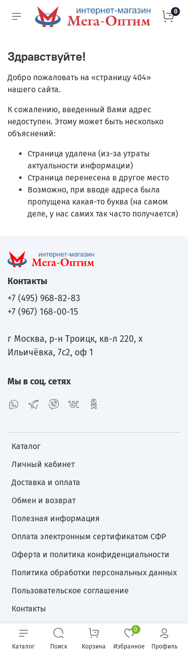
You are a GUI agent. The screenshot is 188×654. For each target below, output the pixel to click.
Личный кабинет (43, 464)
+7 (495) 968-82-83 (44, 298)
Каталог (26, 446)
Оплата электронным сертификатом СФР (89, 536)
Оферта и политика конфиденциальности (90, 554)
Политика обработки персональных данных (94, 572)
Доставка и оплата (46, 482)
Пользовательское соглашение (70, 590)
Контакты (29, 608)
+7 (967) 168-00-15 (43, 312)
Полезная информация (56, 518)
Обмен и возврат (44, 500)
